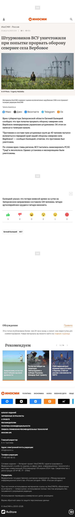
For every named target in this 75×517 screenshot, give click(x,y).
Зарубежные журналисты (12, 416)
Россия (15, 27)
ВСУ (20, 232)
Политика (26, 393)
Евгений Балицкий (10, 232)
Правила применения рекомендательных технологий (24, 429)
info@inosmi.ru (7, 450)
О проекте (5, 419)
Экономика (39, 393)
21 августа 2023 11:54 (9, 30)
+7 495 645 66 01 (8, 458)
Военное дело (60, 393)
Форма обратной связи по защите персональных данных (25, 500)
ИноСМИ (5, 27)
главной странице (62, 334)
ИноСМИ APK (6, 433)
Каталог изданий (8, 413)
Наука (49, 393)
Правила (68, 325)
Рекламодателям (8, 423)
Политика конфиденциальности (15, 426)
